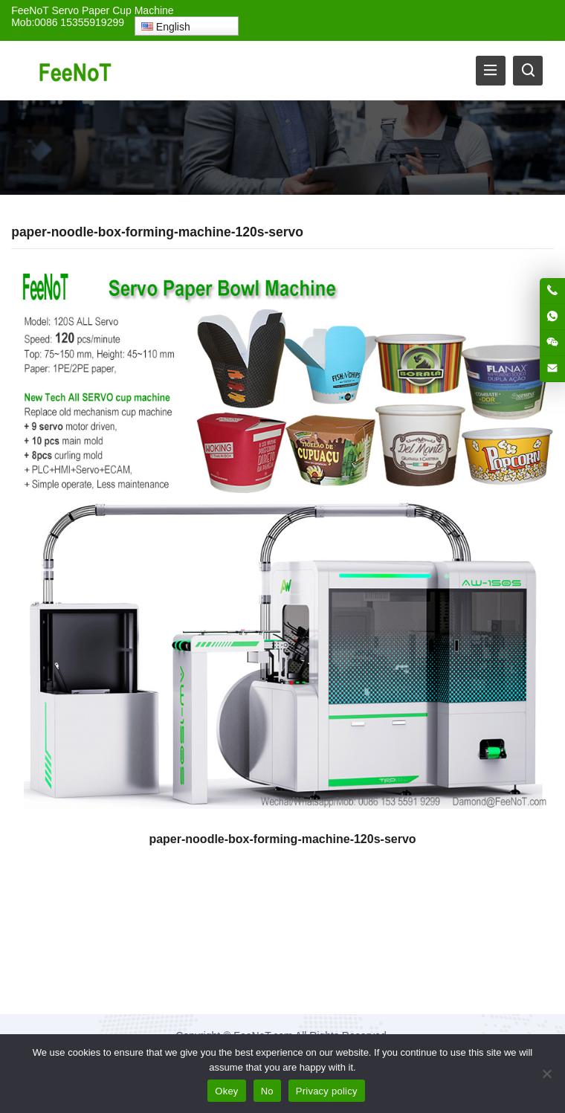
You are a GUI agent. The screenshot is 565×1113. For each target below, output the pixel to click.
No (267, 1091)
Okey (226, 1091)
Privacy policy (327, 1091)
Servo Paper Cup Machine (112, 10)
